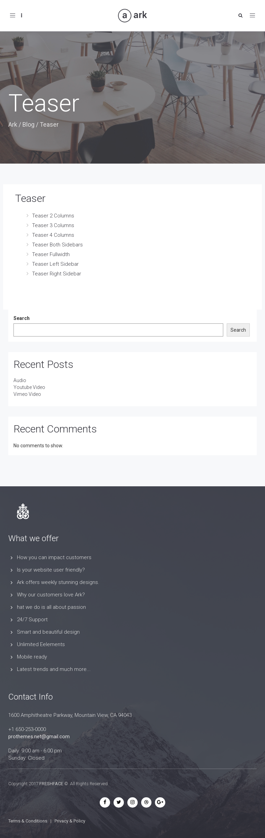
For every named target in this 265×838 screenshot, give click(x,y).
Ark (12, 124)
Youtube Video (29, 387)
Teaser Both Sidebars (57, 245)
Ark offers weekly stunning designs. (58, 582)
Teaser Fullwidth (51, 254)
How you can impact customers (54, 557)
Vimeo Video (27, 394)
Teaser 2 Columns (53, 216)
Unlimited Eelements (41, 644)
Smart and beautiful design (48, 632)
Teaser (30, 198)
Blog (28, 124)
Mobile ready (32, 657)
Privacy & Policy (70, 821)
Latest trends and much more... (54, 669)
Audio (19, 380)
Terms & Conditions (27, 821)
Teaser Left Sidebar (55, 264)
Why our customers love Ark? (51, 595)
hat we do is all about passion (51, 607)
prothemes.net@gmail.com (39, 736)
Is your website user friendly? (51, 570)
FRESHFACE (51, 783)
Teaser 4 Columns (53, 235)
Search (21, 318)
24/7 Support (32, 619)
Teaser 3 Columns (53, 225)
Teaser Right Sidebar (56, 274)
